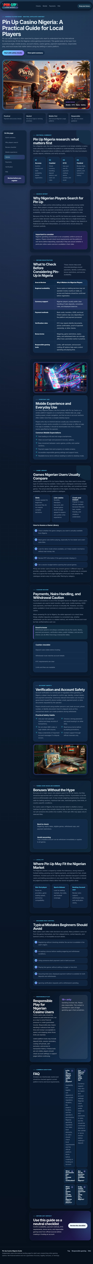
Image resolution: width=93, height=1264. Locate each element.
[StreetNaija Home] (10, 6)
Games (7, 157)
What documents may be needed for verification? (70, 1175)
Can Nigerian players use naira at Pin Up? (81, 1075)
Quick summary (10, 137)
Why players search (11, 142)
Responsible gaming (79, 1251)
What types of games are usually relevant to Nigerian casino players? (69, 1194)
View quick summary (35, 53)
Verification (9, 167)
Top (68, 1251)
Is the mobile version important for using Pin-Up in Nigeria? (81, 1193)
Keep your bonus (84, 6)
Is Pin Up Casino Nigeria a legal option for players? (69, 1076)
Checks (38, 6)
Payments (52, 6)
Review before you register (14, 179)
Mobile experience (11, 152)
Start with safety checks (13, 53)
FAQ (59, 6)
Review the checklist (77, 1226)
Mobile (45, 6)
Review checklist (10, 147)
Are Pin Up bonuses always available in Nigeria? (81, 1175)
